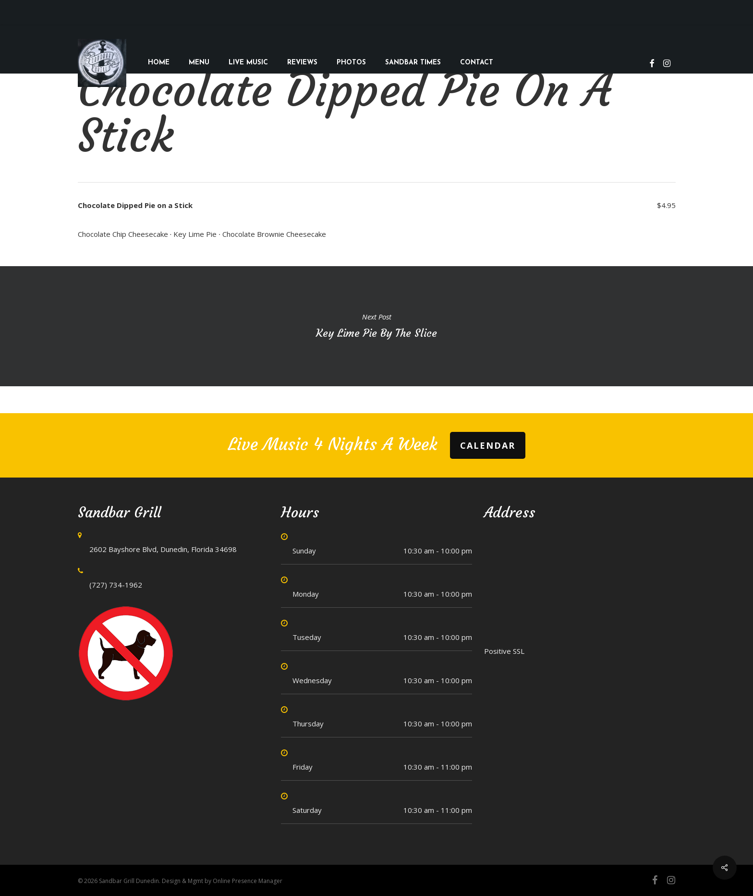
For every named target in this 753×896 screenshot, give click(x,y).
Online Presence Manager (247, 881)
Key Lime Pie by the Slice (376, 326)
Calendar (487, 445)
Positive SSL (504, 651)
